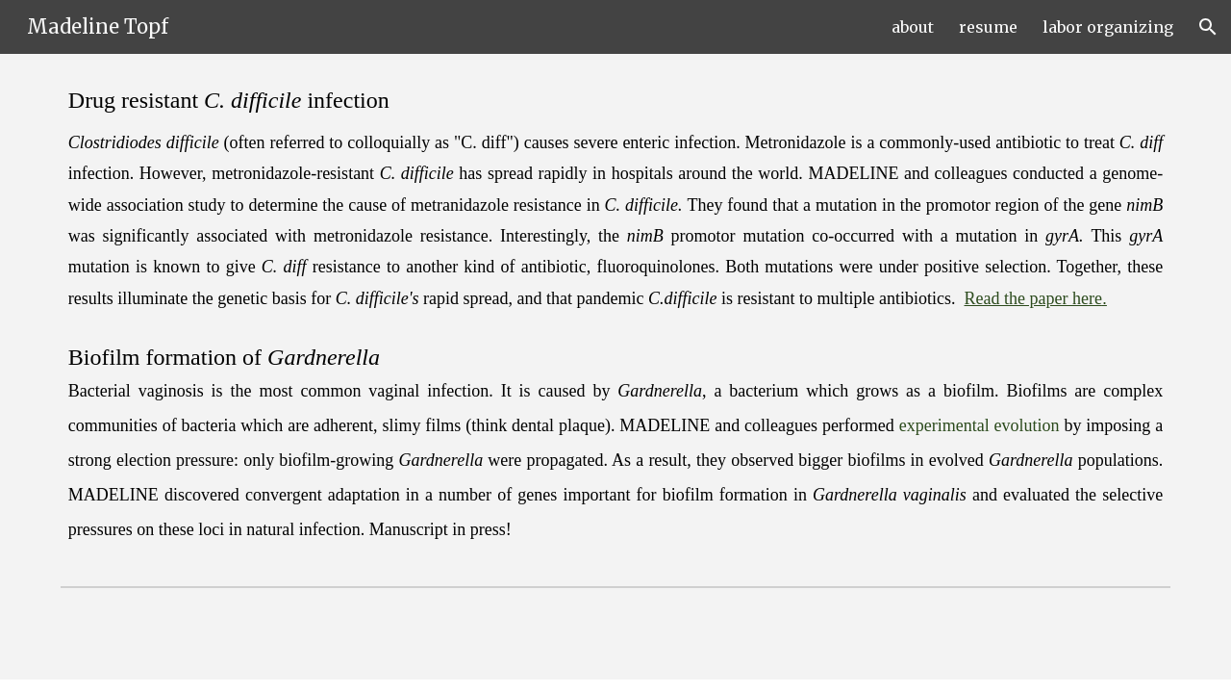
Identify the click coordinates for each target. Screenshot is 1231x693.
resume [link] (988, 27)
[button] (1208, 27)
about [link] (913, 27)
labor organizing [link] (1108, 27)
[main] (615, 315)
